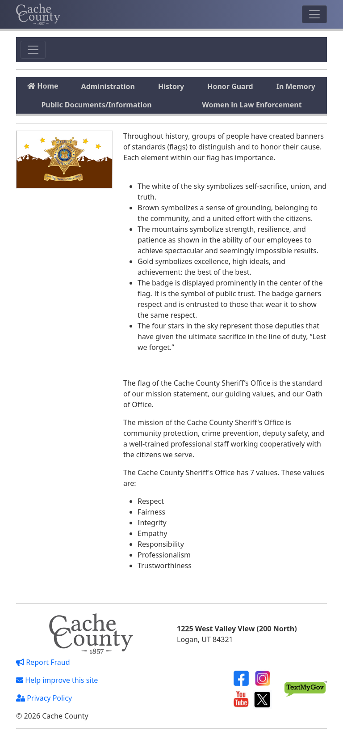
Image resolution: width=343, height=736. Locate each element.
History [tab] (171, 86)
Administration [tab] (108, 86)
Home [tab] (43, 86)
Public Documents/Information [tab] (96, 105)
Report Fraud (43, 662)
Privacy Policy (44, 698)
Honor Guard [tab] (230, 86)
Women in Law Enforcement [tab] (251, 105)
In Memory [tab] (295, 86)
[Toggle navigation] (314, 14)
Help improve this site (57, 680)
